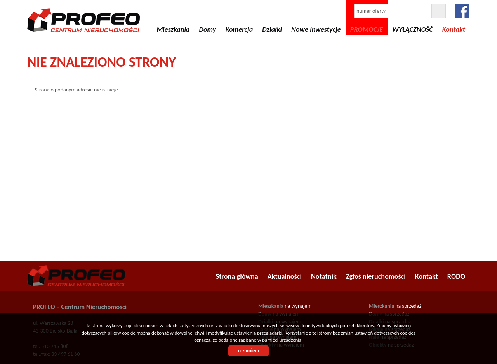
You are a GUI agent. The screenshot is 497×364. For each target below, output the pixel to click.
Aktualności (285, 276)
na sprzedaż (395, 306)
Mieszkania (172, 29)
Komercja (239, 29)
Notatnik (324, 276)
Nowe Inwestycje (316, 29)
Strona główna (237, 276)
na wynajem (284, 306)
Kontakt (426, 276)
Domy (207, 29)
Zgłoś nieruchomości (376, 276)
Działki (272, 29)
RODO (456, 276)
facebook (462, 11)
